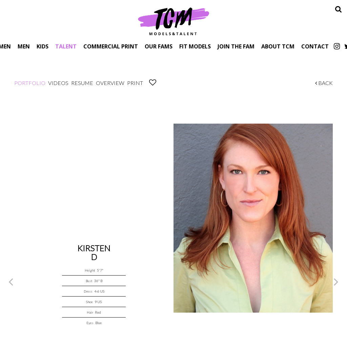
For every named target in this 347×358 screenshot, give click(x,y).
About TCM (277, 46)
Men (24, 46)
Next (336, 281)
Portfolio (29, 83)
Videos (58, 83)
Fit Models (195, 46)
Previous (10, 281)
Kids (42, 46)
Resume (82, 83)
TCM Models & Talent (173, 21)
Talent (66, 46)
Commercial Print (110, 46)
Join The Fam (236, 46)
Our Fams (158, 46)
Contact (315, 46)
